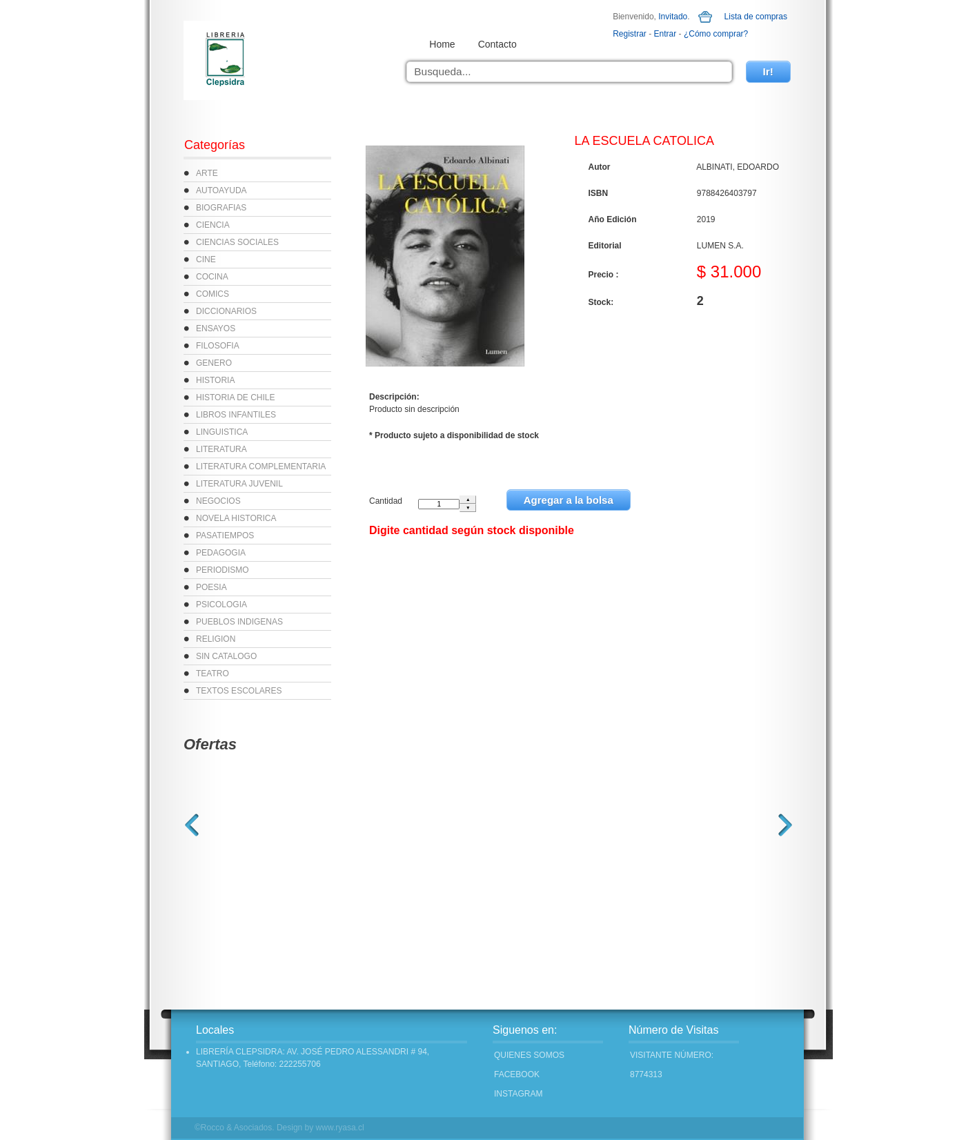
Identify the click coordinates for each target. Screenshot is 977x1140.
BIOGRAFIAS (221, 208)
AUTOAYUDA (221, 190)
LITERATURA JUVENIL (239, 484)
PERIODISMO (222, 570)
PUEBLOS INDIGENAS (239, 622)
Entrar (665, 34)
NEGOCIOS (218, 501)
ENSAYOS (215, 328)
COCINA (212, 277)
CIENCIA (213, 225)
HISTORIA (215, 380)
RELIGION (215, 639)
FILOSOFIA (217, 346)
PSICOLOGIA (221, 604)
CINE (206, 259)
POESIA (211, 587)
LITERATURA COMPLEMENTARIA (261, 466)
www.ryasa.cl (340, 1127)
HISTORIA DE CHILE (235, 397)
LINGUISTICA (222, 432)
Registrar (630, 34)
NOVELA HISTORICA (236, 518)
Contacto (497, 44)
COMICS (212, 294)
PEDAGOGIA (221, 553)
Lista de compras (755, 16)
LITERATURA (221, 449)
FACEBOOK (517, 1074)
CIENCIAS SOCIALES (237, 242)
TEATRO (212, 673)
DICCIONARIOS (226, 311)
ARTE (207, 173)
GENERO (214, 363)
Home (442, 44)
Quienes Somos (529, 1055)
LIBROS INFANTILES (236, 415)
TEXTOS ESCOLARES (239, 691)
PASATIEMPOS (225, 535)
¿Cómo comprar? (716, 34)
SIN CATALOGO (226, 656)
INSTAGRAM (518, 1094)
